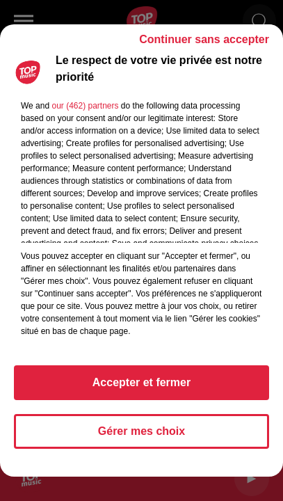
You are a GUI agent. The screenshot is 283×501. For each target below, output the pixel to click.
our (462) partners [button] (84, 106)
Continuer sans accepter (204, 39)
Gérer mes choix (141, 431)
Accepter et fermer (141, 382)
